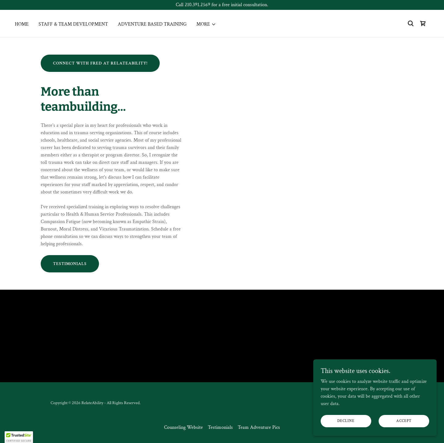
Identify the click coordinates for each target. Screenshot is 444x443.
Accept (404, 421)
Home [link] (22, 24)
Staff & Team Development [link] (73, 24)
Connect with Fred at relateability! (100, 63)
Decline (346, 421)
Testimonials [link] (220, 427)
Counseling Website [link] (183, 427)
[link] (423, 23)
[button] (206, 24)
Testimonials (70, 264)
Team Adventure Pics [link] (259, 427)
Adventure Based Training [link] (152, 24)
